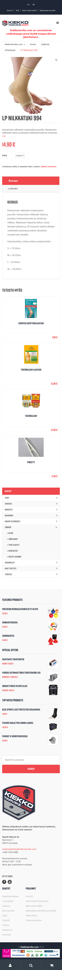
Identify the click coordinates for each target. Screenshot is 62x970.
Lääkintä (43, 166)
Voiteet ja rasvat (14, 556)
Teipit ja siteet (14, 544)
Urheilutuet (52, 166)
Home (33, 44)
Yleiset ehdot (31, 915)
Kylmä (10, 533)
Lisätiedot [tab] (13, 188)
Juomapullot (31, 562)
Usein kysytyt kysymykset (37, 901)
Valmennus (31, 515)
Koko (4, 155)
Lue (4, 135)
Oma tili (10, 10)
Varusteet (31, 509)
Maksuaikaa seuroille (47, 10)
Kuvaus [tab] (13, 180)
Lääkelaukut (13, 539)
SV (28, 4)
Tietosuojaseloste (33, 920)
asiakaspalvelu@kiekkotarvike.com (19, 849)
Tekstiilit (31, 574)
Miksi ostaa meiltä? (29, 10)
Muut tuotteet (31, 568)
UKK (17, 10)
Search (31, 769)
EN (34, 4)
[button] (56, 60)
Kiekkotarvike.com (14, 44)
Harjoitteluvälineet (31, 521)
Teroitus (31, 503)
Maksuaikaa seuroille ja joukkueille (41, 910)
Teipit (31, 497)
